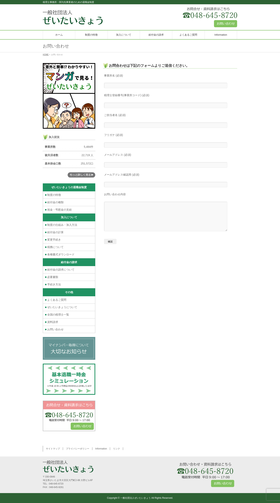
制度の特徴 (53, 194)
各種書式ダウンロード (59, 254)
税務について (54, 247)
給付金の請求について (59, 269)
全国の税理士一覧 (57, 314)
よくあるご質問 (55, 299)
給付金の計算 (54, 232)
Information (101, 448)
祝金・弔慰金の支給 (58, 209)
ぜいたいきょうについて (61, 307)
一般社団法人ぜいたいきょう (135, 498)
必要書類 (51, 277)
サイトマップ (53, 448)
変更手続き (53, 239)
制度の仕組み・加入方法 (61, 224)
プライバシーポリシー (77, 448)
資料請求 (51, 322)
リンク (116, 448)
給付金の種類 (54, 202)
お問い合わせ (54, 329)
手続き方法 (53, 284)
